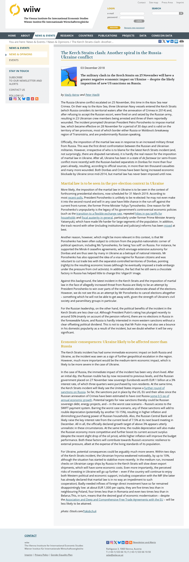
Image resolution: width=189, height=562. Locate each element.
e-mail (110, 13)
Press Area (167, 2)
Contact (142, 2)
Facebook (10, 98)
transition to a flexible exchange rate (99, 213)
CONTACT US (17, 89)
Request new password (134, 27)
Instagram (111, 542)
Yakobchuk (89, 511)
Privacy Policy (41, 554)
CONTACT (31, 535)
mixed (168, 225)
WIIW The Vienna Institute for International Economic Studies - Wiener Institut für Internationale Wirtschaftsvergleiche (54, 14)
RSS (36, 98)
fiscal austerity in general (97, 217)
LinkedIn (28, 98)
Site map (153, 2)
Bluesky (23, 98)
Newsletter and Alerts (144, 542)
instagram (15, 98)
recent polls (75, 197)
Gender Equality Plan (62, 554)
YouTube (32, 98)
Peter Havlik (92, 94)
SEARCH (181, 13)
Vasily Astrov (72, 94)
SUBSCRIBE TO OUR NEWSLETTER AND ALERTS (25, 81)
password (112, 17)
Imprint (180, 2)
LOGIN (139, 21)
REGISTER (114, 27)
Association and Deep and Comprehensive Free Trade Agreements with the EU (114, 499)
